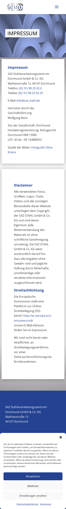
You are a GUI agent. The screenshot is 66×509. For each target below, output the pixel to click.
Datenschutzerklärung (27, 503)
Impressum (45, 503)
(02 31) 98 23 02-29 (30, 93)
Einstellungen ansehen (33, 495)
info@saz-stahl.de (28, 101)
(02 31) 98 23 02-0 (30, 88)
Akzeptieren (33, 476)
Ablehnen (33, 486)
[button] (60, 437)
